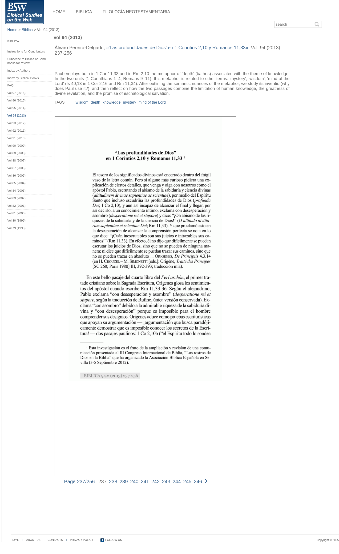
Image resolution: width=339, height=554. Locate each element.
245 (187, 481)
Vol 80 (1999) (16, 220)
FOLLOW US (113, 540)
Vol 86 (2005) (16, 175)
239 (124, 481)
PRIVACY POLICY (81, 540)
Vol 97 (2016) (16, 93)
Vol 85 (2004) (16, 183)
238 (113, 481)
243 (166, 481)
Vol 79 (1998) (16, 228)
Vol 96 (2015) (16, 100)
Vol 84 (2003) (16, 190)
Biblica (27, 30)
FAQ (10, 85)
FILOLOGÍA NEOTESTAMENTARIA (136, 11)
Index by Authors (18, 70)
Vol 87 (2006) (16, 168)
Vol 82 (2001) (16, 205)
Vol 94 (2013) (48, 30)
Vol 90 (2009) (16, 145)
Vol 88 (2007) (16, 160)
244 (177, 481)
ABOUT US (33, 540)
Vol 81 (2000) (16, 213)
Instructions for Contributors (26, 51)
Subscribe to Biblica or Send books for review (26, 61)
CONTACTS (55, 540)
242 (155, 481)
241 (145, 481)
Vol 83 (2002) (16, 198)
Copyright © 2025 (328, 540)
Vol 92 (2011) (16, 130)
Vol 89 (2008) (16, 153)
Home (12, 30)
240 (134, 481)
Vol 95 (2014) (16, 108)
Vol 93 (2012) (16, 123)
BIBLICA (84, 11)
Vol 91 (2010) (16, 138)
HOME (58, 11)
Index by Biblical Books (23, 78)
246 (198, 481)
